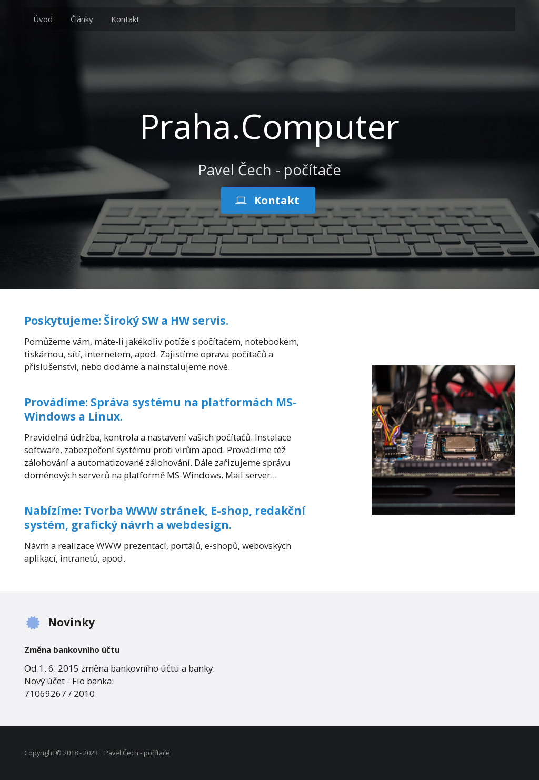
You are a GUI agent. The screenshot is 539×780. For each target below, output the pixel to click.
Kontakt (125, 19)
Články (82, 19)
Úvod (43, 19)
